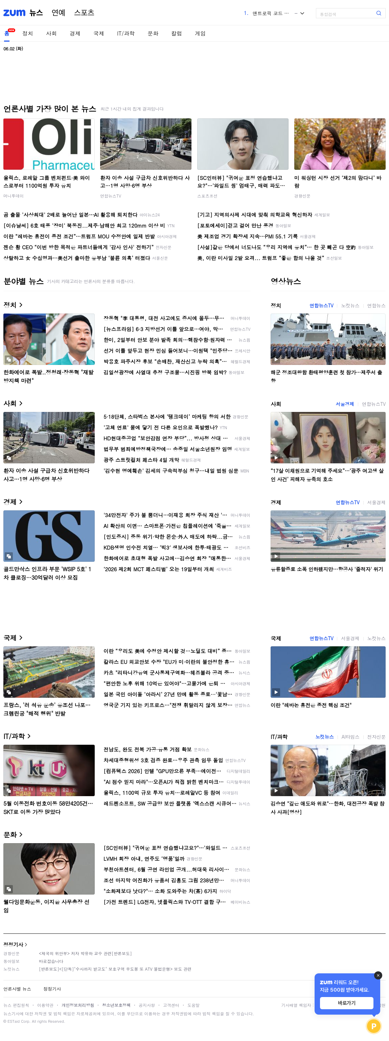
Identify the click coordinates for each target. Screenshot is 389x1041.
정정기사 (13, 944)
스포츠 (84, 12)
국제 (98, 33)
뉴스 (36, 12)
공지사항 (147, 1005)
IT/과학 (126, 33)
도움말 (193, 1005)
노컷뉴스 (350, 305)
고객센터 (171, 1005)
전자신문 (376, 736)
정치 (27, 33)
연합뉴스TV (110, 196)
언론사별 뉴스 (17, 989)
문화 (152, 33)
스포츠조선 (207, 196)
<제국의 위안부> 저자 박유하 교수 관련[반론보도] (85, 953)
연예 (58, 12)
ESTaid (13, 1021)
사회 (51, 33)
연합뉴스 (376, 305)
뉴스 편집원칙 (16, 1005)
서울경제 (345, 403)
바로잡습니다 (51, 961)
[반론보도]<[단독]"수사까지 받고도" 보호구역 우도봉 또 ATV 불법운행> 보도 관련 (115, 969)
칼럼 (176, 33)
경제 (75, 33)
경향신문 (302, 196)
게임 (200, 33)
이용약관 (45, 1005)
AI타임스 (351, 736)
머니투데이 (13, 196)
